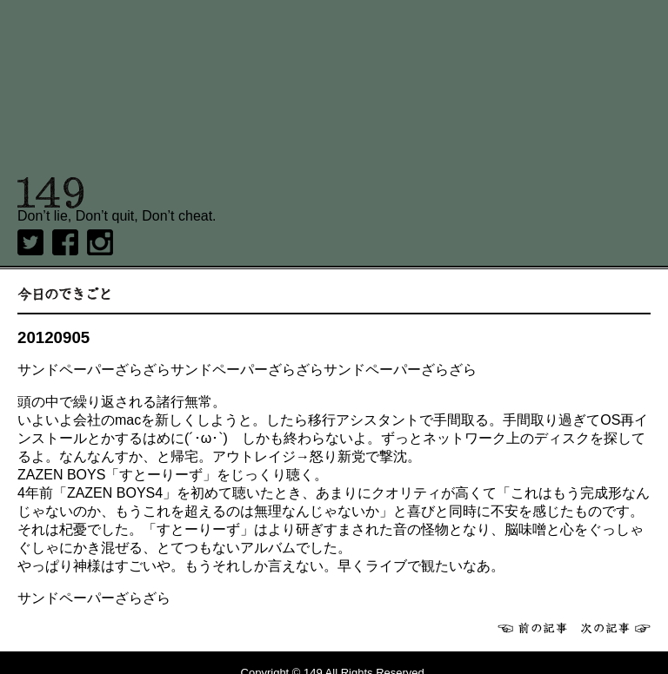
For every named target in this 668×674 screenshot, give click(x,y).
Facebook (65, 242)
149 (50, 192)
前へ (532, 628)
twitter (30, 242)
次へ (616, 628)
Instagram (100, 242)
